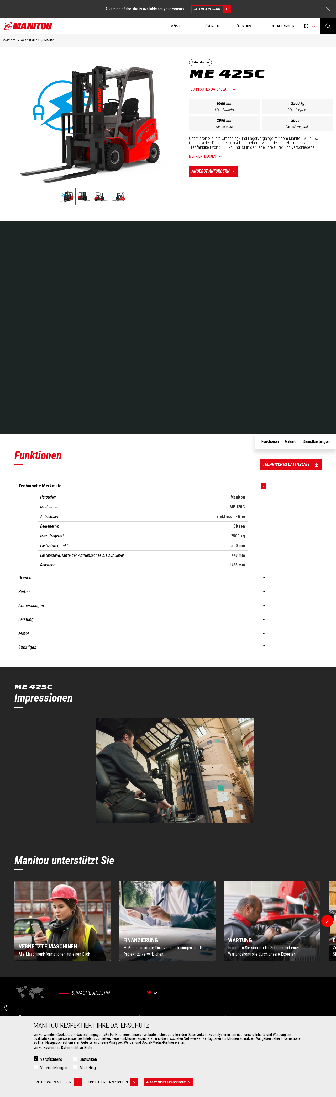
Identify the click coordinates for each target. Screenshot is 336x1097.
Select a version (212, 9)
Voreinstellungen (53, 1067)
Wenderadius (225, 126)
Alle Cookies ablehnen (59, 1082)
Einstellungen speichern (113, 1082)
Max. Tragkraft (298, 109)
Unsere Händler (282, 26)
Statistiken (88, 1059)
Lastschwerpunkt (298, 126)
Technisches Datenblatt (209, 89)
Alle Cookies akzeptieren (169, 1082)
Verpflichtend (51, 1059)
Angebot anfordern (215, 171)
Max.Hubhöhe (224, 109)
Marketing (88, 1067)
